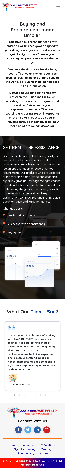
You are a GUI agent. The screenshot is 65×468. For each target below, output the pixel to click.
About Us (28, 445)
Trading (46, 449)
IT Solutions (47, 445)
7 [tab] (45, 395)
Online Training (24, 453)
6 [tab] (40, 395)
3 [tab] (25, 395)
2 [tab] (19, 395)
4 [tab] (30, 395)
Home (13, 445)
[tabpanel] (32, 356)
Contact (45, 453)
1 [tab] (14, 395)
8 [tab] (51, 395)
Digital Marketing (24, 449)
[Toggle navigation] (58, 6)
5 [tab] (35, 395)
